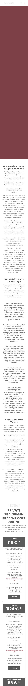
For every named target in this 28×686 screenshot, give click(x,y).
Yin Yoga (11, 258)
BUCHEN (14, 597)
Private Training (8, 295)
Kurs (19, 295)
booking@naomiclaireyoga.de (14, 532)
